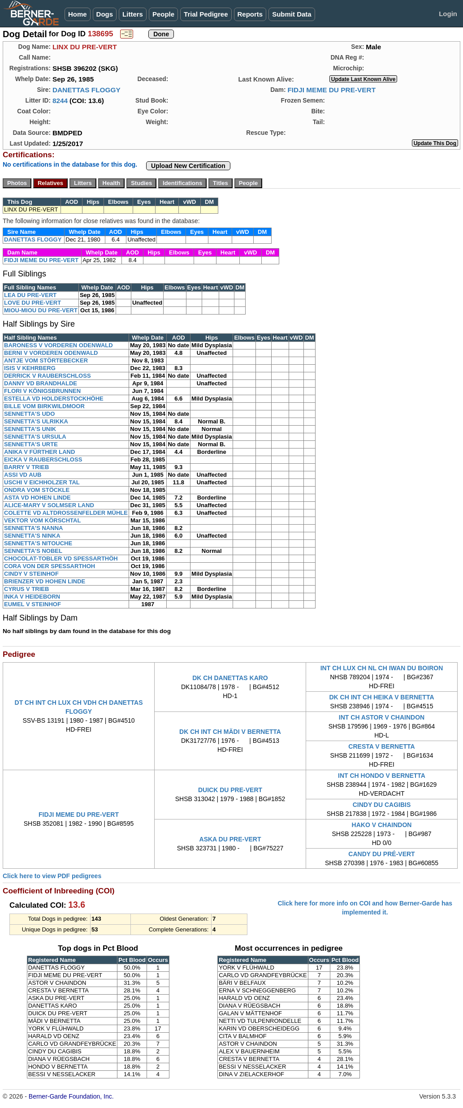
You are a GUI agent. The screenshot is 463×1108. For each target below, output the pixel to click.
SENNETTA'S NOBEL (33, 551)
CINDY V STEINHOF (31, 573)
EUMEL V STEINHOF (32, 604)
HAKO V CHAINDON (382, 824)
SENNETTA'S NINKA (32, 535)
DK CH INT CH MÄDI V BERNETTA (230, 731)
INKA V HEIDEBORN (32, 596)
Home (77, 14)
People (163, 14)
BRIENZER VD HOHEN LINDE (44, 581)
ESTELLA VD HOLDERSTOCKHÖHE (54, 398)
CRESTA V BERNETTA (381, 746)
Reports (250, 14)
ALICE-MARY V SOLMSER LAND (49, 505)
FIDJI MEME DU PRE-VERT (331, 90)
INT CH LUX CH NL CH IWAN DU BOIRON (381, 668)
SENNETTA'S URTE (31, 444)
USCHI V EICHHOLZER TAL (42, 482)
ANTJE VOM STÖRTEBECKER (46, 360)
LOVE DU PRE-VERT (32, 302)
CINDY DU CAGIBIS (382, 804)
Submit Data (292, 14)
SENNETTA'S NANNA (33, 528)
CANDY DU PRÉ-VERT (381, 854)
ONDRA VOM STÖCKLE (36, 490)
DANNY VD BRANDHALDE (40, 383)
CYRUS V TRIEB (26, 589)
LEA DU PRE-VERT (30, 295)
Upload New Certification (188, 165)
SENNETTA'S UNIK (30, 429)
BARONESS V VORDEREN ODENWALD (58, 345)
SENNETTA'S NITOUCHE (38, 543)
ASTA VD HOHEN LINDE (37, 497)
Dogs (104, 14)
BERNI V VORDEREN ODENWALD (51, 352)
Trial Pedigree (206, 14)
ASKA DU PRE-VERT (230, 839)
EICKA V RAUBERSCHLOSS (43, 459)
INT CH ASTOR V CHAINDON (381, 717)
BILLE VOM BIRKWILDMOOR (44, 406)
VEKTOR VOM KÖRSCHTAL (42, 520)
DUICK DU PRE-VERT (230, 789)
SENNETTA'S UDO (29, 413)
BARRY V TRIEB (26, 467)
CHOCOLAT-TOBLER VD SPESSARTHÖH (61, 558)
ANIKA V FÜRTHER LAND (39, 451)
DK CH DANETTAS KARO (230, 677)
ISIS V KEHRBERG (30, 368)
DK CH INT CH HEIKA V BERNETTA (381, 697)
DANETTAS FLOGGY (86, 90)
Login (448, 13)
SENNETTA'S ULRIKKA (36, 421)
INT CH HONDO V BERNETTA (381, 775)
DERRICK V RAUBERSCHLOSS (47, 375)
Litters (132, 14)
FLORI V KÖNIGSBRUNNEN (42, 391)
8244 (60, 100)
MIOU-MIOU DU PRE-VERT (41, 310)
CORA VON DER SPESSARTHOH (49, 566)
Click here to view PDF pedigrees (52, 876)
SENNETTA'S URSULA (35, 436)
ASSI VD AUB (22, 474)
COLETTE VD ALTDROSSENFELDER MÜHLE (66, 512)
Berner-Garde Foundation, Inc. (71, 1096)
